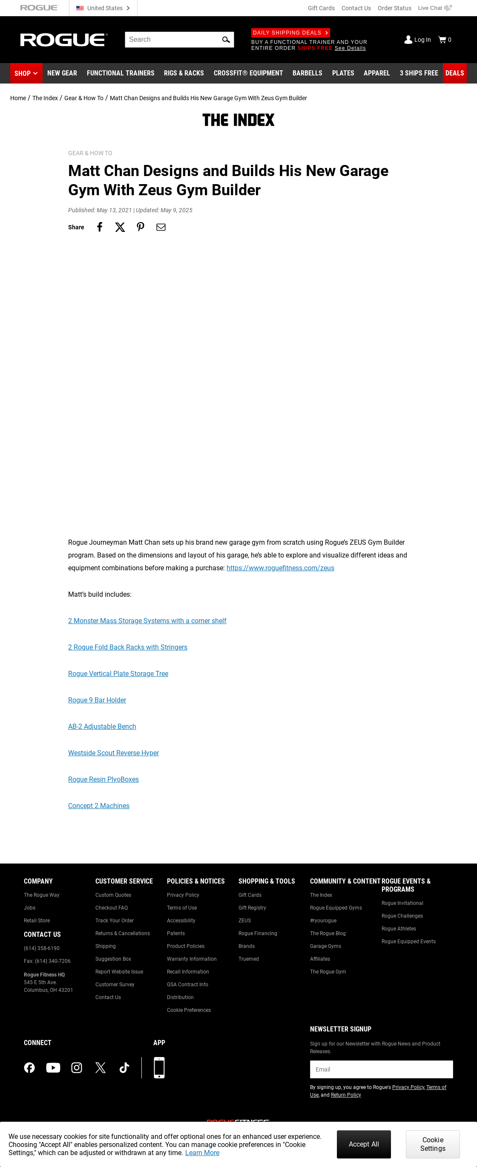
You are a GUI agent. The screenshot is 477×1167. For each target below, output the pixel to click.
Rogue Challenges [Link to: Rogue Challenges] (402, 916)
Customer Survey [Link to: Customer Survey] (115, 985)
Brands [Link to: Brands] (246, 946)
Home (18, 98)
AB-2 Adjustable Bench (102, 726)
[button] (226, 40)
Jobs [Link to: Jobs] (29, 908)
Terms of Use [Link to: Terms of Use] (182, 908)
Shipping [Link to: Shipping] (105, 946)
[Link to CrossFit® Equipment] (248, 73)
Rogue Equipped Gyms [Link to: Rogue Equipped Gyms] (336, 908)
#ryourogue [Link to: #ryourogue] (323, 921)
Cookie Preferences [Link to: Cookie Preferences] (189, 1010)
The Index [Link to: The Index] (321, 895)
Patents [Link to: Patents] (176, 933)
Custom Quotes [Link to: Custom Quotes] (113, 895)
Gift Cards (321, 8)
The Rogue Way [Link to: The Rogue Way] (42, 895)
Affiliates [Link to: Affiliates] (320, 959)
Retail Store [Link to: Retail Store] (37, 921)
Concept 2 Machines (98, 806)
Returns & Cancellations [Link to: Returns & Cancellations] (122, 933)
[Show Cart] (444, 39)
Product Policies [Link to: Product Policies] (185, 946)
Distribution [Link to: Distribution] (180, 997)
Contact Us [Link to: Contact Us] (108, 997)
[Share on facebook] (100, 227)
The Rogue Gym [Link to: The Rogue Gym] (328, 972)
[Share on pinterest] (140, 227)
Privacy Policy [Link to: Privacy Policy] (183, 895)
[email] (381, 1069)
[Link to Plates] (343, 73)
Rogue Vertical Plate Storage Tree (118, 674)
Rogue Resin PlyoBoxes (103, 779)
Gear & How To (83, 98)
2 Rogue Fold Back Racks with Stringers (127, 647)
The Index (45, 98)
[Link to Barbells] (307, 73)
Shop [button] (22, 73)
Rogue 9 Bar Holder (97, 700)
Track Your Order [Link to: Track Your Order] (114, 921)
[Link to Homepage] (64, 40)
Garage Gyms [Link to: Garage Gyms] (325, 946)
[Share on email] (161, 227)
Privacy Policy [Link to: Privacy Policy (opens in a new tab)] (408, 1087)
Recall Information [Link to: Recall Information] (188, 972)
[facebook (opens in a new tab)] (29, 1067)
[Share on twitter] (120, 227)
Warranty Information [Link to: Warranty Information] (192, 959)
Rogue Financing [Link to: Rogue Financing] (257, 933)
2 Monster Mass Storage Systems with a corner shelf (147, 621)
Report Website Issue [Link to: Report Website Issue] (119, 972)
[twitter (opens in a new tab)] (100, 1067)
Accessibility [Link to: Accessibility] (181, 921)
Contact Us (356, 8)
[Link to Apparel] (377, 73)
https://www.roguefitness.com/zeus (280, 568)
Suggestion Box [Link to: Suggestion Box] (113, 959)
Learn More (202, 1153)
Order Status (394, 8)
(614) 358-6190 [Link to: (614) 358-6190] (42, 948)
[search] (179, 40)
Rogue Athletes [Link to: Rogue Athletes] (399, 929)
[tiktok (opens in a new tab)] (124, 1067)
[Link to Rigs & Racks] (184, 73)
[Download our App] (159, 1067)
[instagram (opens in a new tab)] (76, 1067)
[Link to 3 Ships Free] (419, 73)
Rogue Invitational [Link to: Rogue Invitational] (402, 903)
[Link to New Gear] (62, 73)
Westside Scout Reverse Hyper (113, 753)
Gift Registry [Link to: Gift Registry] (252, 908)
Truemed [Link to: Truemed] (248, 959)
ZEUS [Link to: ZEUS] (244, 921)
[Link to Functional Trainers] (120, 73)
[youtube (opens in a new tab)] (53, 1067)
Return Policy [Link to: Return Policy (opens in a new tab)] (346, 1095)
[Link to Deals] (455, 73)
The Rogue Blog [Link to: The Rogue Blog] (328, 933)
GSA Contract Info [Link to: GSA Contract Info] (187, 985)
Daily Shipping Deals (290, 33)
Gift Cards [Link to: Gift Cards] (249, 895)
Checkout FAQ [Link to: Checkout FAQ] (111, 908)
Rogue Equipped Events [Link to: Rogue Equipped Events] (409, 942)
